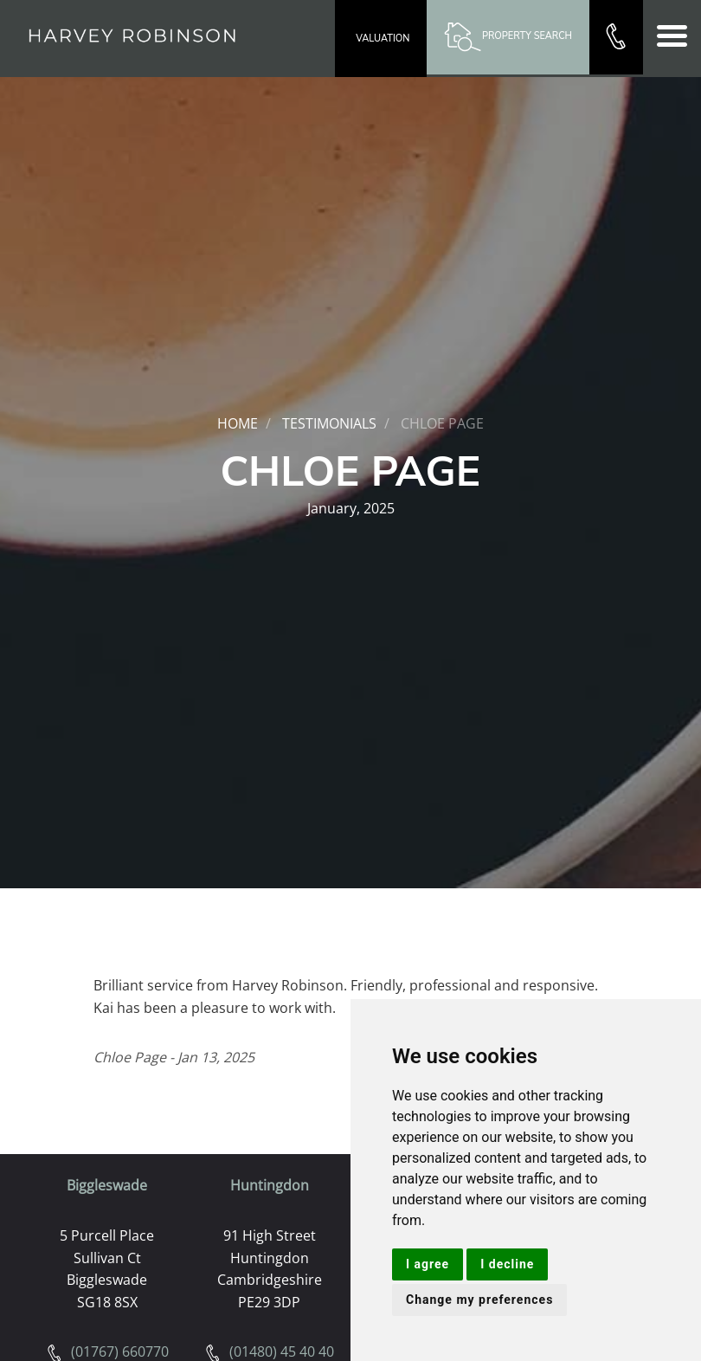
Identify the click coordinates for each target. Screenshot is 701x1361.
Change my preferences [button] (479, 1299)
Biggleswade (107, 1185)
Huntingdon (269, 1185)
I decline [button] (507, 1264)
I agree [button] (427, 1264)
